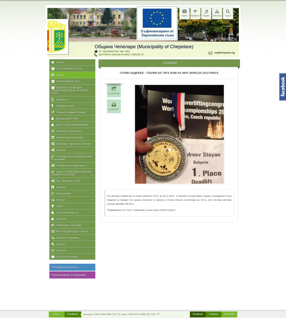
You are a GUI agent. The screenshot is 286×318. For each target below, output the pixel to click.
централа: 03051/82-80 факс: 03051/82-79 (121, 54)
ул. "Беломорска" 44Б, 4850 (114, 51)
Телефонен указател (64, 267)
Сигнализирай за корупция (68, 275)
